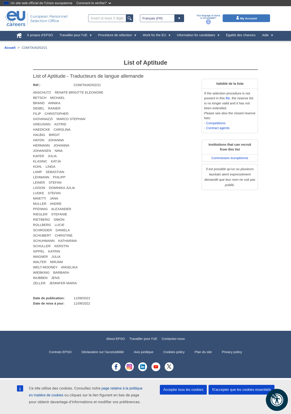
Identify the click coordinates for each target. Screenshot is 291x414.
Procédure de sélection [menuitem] (116, 36)
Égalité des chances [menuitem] (241, 35)
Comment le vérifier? (93, 3)
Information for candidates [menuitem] (196, 36)
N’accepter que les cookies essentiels (241, 389)
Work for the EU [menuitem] (155, 36)
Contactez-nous (173, 339)
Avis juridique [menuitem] (143, 352)
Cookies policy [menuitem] (174, 352)
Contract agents (217, 128)
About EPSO (115, 339)
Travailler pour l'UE (143, 339)
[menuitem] (19, 34)
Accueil (9, 47)
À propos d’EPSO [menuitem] (40, 35)
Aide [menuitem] (266, 36)
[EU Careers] (36, 18)
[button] (208, 21)
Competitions (216, 123)
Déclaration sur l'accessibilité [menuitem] (103, 352)
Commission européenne (229, 158)
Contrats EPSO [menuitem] (60, 352)
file (228, 98)
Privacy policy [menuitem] (232, 352)
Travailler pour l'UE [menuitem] (74, 36)
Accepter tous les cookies (183, 389)
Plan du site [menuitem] (203, 352)
